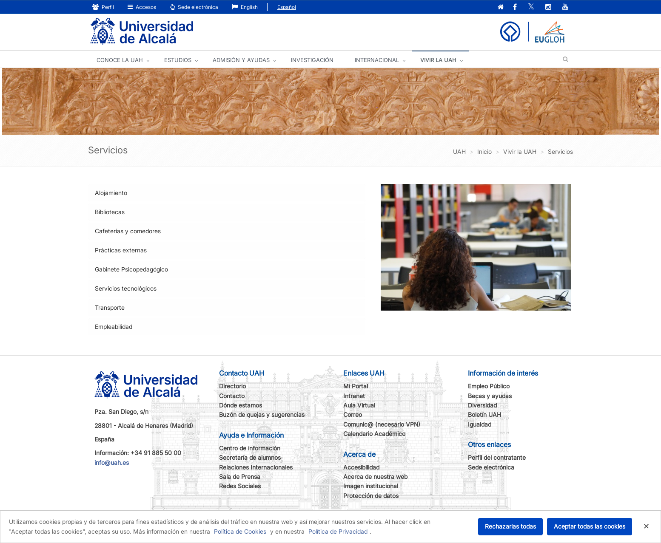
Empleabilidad (113, 326)
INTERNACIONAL (377, 60)
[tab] (226, 192)
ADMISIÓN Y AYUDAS (241, 60)
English (245, 7)
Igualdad (479, 424)
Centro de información (249, 448)
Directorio (232, 386)
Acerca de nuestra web (375, 476)
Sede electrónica (194, 7)
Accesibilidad (361, 467)
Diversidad (482, 405)
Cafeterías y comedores (128, 231)
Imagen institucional (370, 485)
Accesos (142, 7)
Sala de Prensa (239, 476)
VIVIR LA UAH (438, 60)
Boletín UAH (484, 414)
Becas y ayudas (490, 395)
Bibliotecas (110, 211)
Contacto (232, 395)
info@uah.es (111, 462)
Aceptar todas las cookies (589, 526)
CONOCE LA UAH (120, 60)
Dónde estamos (240, 405)
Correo (352, 414)
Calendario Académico (374, 433)
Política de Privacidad (338, 531)
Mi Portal (355, 386)
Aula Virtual (359, 405)
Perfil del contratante (497, 457)
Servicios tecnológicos (126, 288)
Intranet (354, 395)
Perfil (103, 7)
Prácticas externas (121, 250)
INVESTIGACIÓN (312, 60)
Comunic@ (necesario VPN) (381, 424)
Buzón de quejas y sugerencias (262, 414)
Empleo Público (489, 386)
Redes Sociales (240, 485)
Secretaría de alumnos (250, 457)
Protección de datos (371, 495)
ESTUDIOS (177, 60)
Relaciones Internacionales (256, 467)
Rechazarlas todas (510, 526)
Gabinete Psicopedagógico (131, 269)
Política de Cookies (240, 531)
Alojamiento (111, 192)
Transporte (110, 307)
